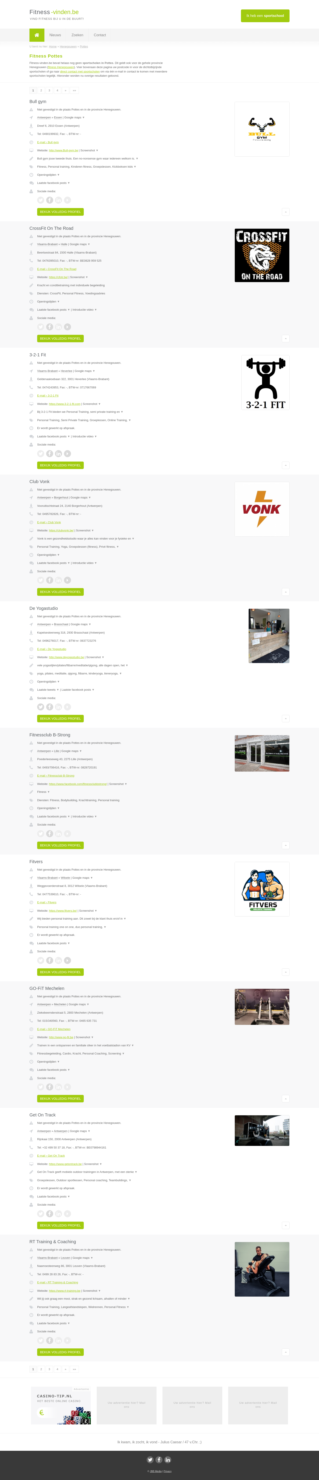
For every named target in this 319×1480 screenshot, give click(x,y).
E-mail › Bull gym (48, 142)
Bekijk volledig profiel (60, 212)
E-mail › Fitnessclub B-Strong (55, 775)
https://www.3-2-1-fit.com (64, 404)
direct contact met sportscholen (80, 71)
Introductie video (85, 309)
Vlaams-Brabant (47, 244)
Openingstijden (48, 174)
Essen (58, 117)
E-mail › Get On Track (51, 1155)
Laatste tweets (48, 689)
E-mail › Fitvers (46, 902)
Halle (64, 244)
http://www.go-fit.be (61, 1037)
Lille (56, 751)
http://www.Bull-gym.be (63, 150)
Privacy (167, 1471)
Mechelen (60, 1004)
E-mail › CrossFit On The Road (56, 269)
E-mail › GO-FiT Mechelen (53, 1029)
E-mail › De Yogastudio (51, 649)
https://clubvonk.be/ (61, 530)
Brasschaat (61, 624)
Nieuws (55, 35)
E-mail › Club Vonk (49, 522)
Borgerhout (61, 497)
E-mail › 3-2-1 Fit (47, 395)
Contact (100, 35)
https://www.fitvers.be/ (63, 910)
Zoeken (77, 35)
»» (74, 90)
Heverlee (66, 371)
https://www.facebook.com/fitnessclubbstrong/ (78, 784)
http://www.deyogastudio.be (66, 657)
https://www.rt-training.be (64, 1290)
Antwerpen (44, 117)
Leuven (65, 1257)
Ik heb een (265, 16)
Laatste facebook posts (53, 183)
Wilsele (65, 877)
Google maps (74, 117)
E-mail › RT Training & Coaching (57, 1282)
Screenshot (89, 150)
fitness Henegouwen (61, 67)
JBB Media (156, 1471)
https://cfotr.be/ (58, 277)
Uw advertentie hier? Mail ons (127, 1404)
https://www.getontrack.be (65, 1164)
